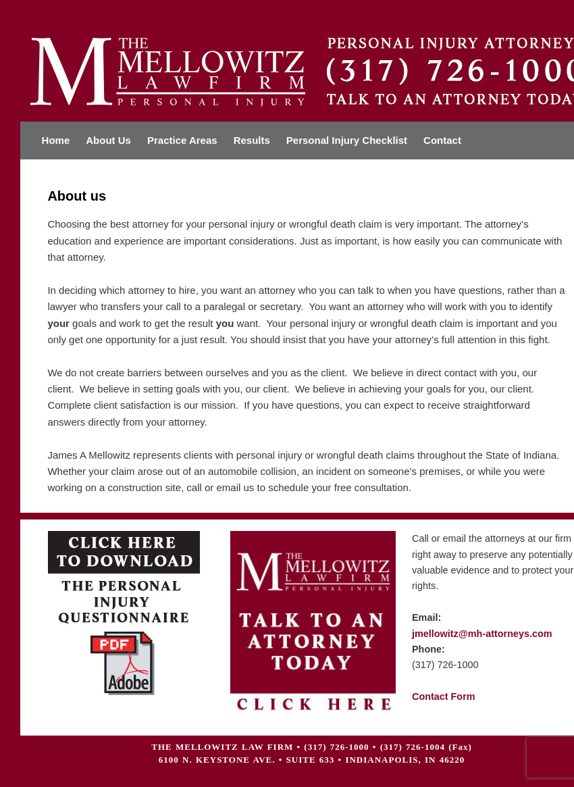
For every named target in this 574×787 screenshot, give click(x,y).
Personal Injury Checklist (346, 140)
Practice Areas (182, 140)
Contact (442, 140)
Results (252, 140)
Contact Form (443, 696)
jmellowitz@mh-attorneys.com (482, 633)
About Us (108, 140)
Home (56, 140)
